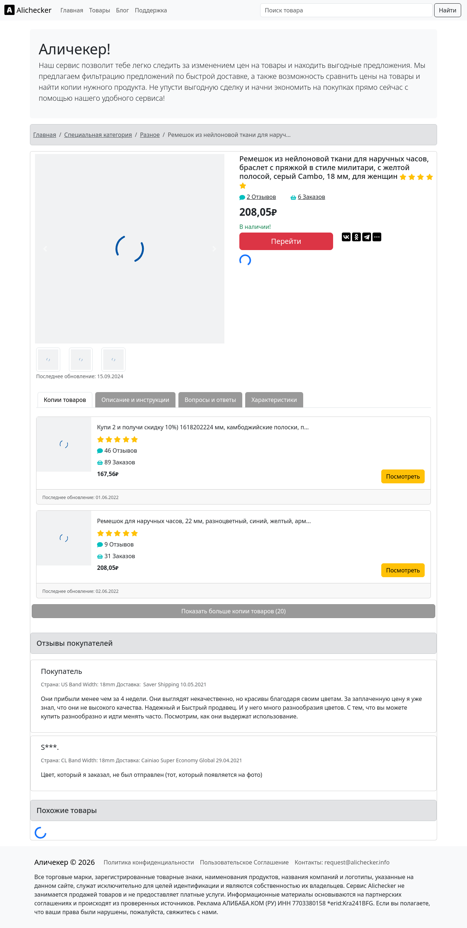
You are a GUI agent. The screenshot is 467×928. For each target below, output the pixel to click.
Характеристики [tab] (274, 400)
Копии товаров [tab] (65, 400)
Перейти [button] (286, 241)
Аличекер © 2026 (64, 862)
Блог (122, 10)
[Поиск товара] (346, 10)
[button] (45, 249)
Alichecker (27, 10)
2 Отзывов (261, 197)
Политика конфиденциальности (149, 862)
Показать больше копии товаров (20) (233, 611)
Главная (71, 10)
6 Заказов (311, 197)
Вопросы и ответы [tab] (210, 400)
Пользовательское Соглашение (244, 862)
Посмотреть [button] (403, 476)
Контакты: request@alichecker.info (341, 862)
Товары (99, 10)
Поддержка (151, 10)
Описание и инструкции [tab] (135, 400)
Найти (447, 10)
